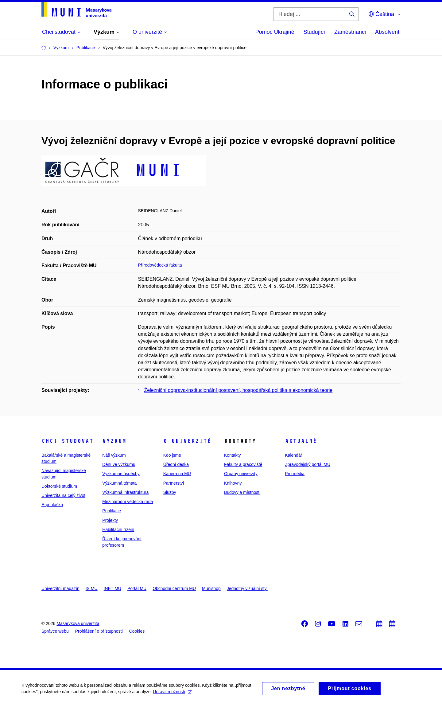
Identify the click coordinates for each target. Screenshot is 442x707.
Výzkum (114, 441)
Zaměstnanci (350, 32)
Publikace (111, 510)
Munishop (211, 588)
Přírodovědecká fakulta (160, 265)
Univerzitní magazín (60, 588)
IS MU (92, 588)
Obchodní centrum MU (174, 588)
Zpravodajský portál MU (307, 464)
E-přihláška (52, 504)
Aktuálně (301, 441)
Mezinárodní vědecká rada (127, 501)
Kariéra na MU (177, 473)
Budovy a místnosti (242, 492)
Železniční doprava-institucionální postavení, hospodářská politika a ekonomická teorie (238, 390)
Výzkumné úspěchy (120, 473)
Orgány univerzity (241, 473)
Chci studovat (67, 441)
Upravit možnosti (172, 693)
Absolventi (388, 32)
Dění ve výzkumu (118, 464)
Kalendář (293, 455)
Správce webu (55, 631)
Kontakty (232, 455)
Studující (314, 32)
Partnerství (173, 483)
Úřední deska (176, 464)
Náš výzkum (114, 455)
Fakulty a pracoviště (243, 464)
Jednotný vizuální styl (247, 588)
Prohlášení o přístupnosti (99, 631)
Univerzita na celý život (63, 495)
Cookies (137, 631)
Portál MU (136, 588)
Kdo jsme (172, 455)
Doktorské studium (59, 486)
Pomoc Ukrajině (274, 32)
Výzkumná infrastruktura (125, 492)
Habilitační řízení (118, 529)
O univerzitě (187, 441)
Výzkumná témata (119, 483)
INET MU (112, 588)
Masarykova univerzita (77, 623)
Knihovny (233, 483)
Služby (169, 492)
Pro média (294, 473)
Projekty (110, 520)
